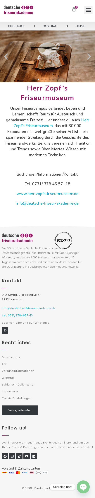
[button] (88, 10)
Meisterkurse (17, 26)
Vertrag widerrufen (19, 410)
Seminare (81, 26)
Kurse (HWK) (51, 26)
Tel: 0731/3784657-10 (17, 315)
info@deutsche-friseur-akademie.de (47, 203)
